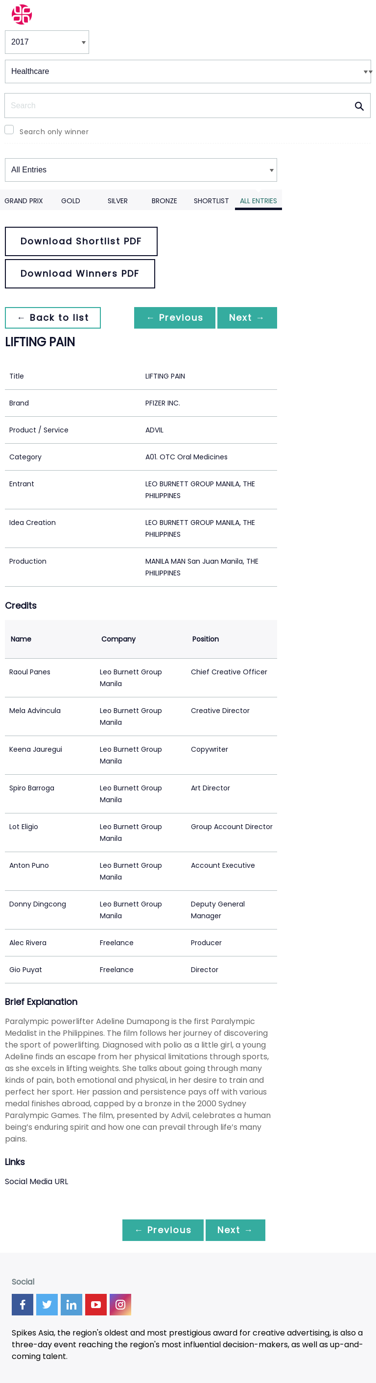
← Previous (175, 317)
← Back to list (53, 317)
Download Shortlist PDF (81, 241)
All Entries (258, 201)
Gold (70, 201)
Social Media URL (36, 1181)
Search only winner (54, 132)
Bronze (164, 201)
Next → (247, 317)
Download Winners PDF (80, 273)
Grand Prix (23, 201)
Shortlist (211, 201)
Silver (118, 201)
